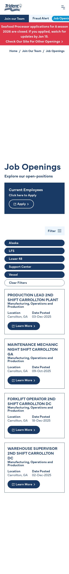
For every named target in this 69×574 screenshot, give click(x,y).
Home (13, 51)
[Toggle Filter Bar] (55, 230)
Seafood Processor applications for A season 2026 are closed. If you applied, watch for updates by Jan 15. (34, 34)
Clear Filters (18, 282)
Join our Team (14, 18)
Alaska (13, 242)
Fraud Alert (41, 18)
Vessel (13, 274)
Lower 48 (15, 258)
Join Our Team (31, 51)
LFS (11, 250)
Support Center (20, 266)
